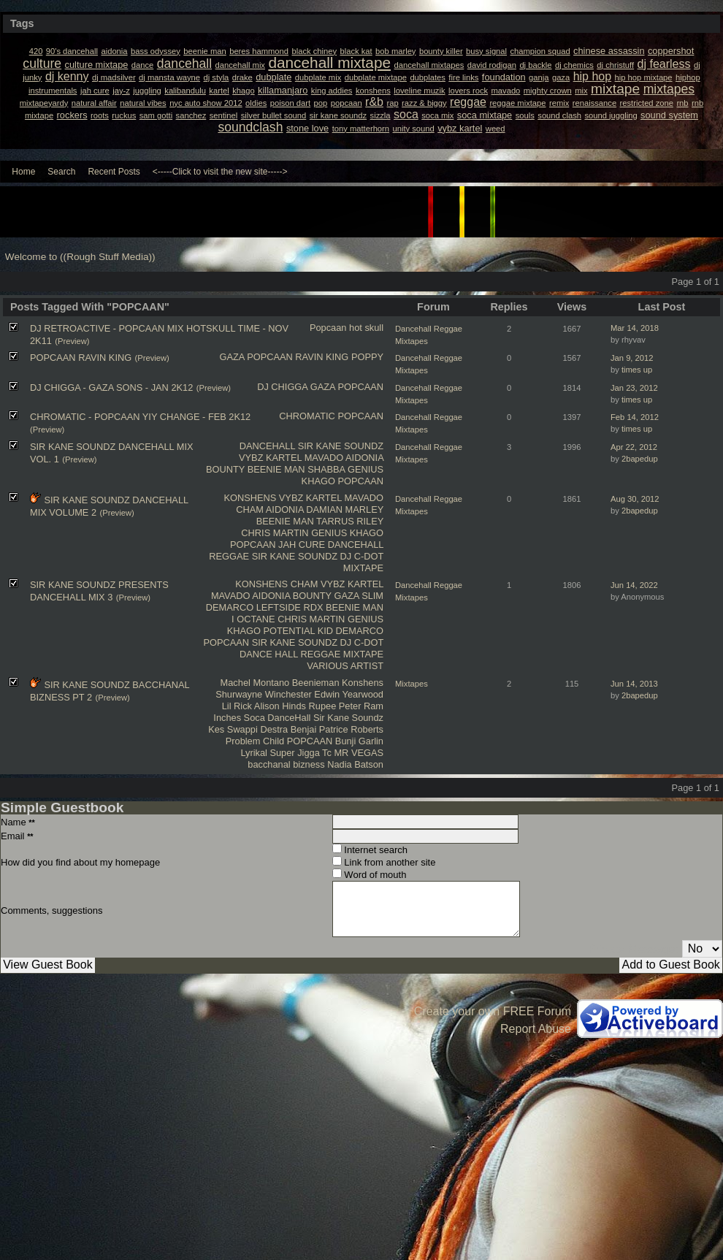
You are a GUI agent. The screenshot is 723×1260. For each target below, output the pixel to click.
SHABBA (326, 469)
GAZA (231, 356)
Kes (216, 729)
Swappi (242, 729)
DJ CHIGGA (282, 386)
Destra (274, 729)
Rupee (323, 705)
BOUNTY (225, 469)
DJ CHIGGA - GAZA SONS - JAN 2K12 (111, 387)
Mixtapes (411, 683)
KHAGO (318, 481)
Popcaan (328, 327)
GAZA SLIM (358, 595)
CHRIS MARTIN (274, 532)
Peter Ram (361, 705)
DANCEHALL (267, 445)
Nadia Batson (355, 764)
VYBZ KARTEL (270, 457)
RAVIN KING (321, 356)
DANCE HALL (269, 654)
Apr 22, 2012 (634, 447)
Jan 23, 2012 (634, 387)
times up (636, 369)
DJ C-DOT (361, 556)
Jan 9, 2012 (632, 358)
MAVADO (324, 457)
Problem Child (255, 741)
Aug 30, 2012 (635, 499)
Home (23, 172)
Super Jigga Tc (300, 752)
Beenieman (316, 682)
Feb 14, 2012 (635, 417)
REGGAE (229, 556)
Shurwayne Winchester (263, 694)
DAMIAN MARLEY (344, 509)
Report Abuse (535, 1029)
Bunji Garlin (359, 741)
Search (61, 172)
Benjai (304, 729)
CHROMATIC (307, 416)
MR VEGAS (358, 752)
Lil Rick (237, 705)
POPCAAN (270, 356)
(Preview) (72, 341)
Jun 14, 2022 (634, 585)
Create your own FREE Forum (492, 1011)
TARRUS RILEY (349, 521)
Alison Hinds (280, 705)
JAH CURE (301, 544)
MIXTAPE (363, 567)
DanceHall (288, 717)
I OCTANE (253, 619)
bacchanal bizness (286, 764)
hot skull (366, 327)
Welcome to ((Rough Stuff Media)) (80, 256)
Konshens (362, 682)
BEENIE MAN (276, 469)
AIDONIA (364, 457)
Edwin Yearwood (348, 694)
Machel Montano (255, 682)
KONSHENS (249, 497)
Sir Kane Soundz (348, 717)
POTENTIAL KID (298, 630)
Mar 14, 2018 (635, 328)
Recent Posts (113, 172)
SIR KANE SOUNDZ (340, 445)
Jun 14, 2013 (634, 683)
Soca (254, 717)
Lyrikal (253, 752)
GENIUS (365, 469)
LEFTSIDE (278, 607)
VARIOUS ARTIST (345, 665)
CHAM (250, 509)
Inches (227, 717)
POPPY (367, 356)
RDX (313, 607)
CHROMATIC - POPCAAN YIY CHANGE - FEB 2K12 (140, 416)
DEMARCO (229, 607)
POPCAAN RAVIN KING (80, 357)
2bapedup (639, 458)
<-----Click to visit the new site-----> (220, 172)
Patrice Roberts (351, 729)
